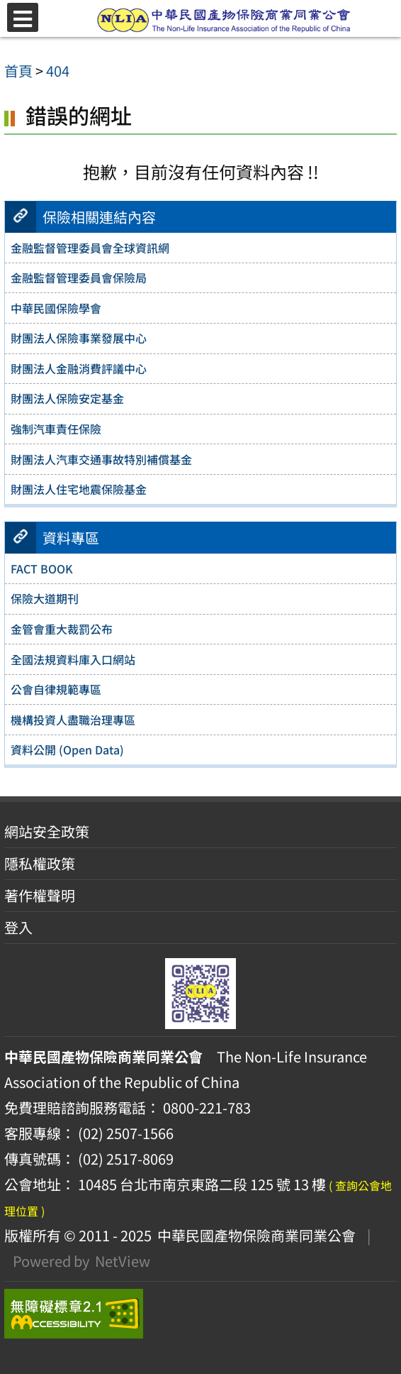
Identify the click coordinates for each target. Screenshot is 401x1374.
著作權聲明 (39, 895)
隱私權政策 (39, 863)
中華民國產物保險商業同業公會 (254, 1235)
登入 (18, 927)
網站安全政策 (46, 831)
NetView (122, 1261)
